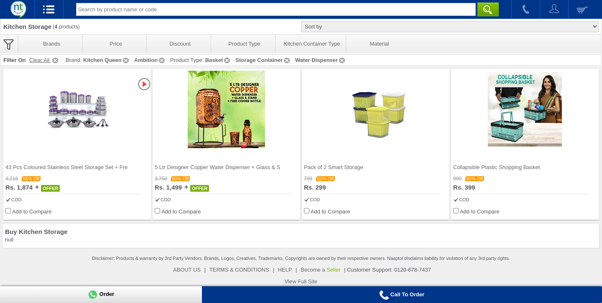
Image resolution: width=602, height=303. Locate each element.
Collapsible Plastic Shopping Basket (496, 167)
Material (379, 44)
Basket (218, 60)
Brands (51, 44)
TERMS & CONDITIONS (239, 270)
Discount (180, 44)
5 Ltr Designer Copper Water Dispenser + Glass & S (217, 167)
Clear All (44, 60)
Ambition (150, 60)
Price (116, 44)
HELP (285, 270)
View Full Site (301, 281)
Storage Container (263, 60)
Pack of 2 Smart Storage (333, 167)
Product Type (244, 44)
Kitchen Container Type (312, 44)
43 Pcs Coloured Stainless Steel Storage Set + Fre (66, 167)
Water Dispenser (320, 60)
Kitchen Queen (106, 60)
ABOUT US (187, 270)
